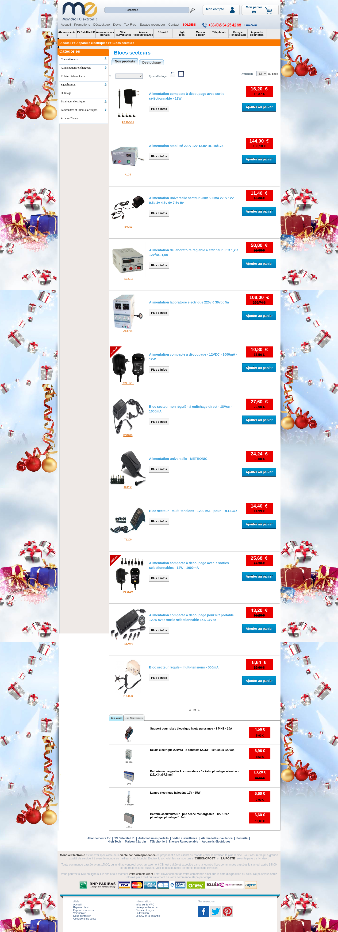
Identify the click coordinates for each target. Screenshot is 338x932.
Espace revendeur (152, 24)
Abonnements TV (99, 838)
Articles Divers (69, 118)
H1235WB (128, 805)
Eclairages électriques (84, 101)
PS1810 (127, 435)
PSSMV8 (128, 643)
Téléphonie (157, 841)
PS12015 (128, 278)
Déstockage (101, 24)
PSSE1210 (128, 383)
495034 (128, 487)
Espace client (80, 907)
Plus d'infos (159, 109)
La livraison (142, 913)
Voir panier (79, 913)
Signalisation (84, 84)
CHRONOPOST (205, 858)
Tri (110, 76)
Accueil (66, 24)
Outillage (66, 93)
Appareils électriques (216, 841)
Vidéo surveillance (185, 838)
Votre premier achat (147, 907)
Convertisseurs (84, 59)
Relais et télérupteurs (72, 76)
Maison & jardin (135, 841)
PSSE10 (128, 591)
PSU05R (128, 696)
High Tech (114, 841)
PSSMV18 (128, 122)
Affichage (247, 73)
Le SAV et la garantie (148, 915)
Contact (173, 24)
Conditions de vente (84, 918)
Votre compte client (141, 874)
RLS (129, 741)
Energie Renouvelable (183, 841)
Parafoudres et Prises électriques (84, 110)
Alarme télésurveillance (216, 838)
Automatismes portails (153, 838)
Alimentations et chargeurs (84, 67)
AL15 (128, 174)
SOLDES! (189, 24)
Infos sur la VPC (145, 904)
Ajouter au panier (259, 107)
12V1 (129, 826)
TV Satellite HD (124, 838)
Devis (117, 24)
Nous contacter (82, 915)
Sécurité (241, 838)
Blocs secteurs (132, 53)
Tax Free (130, 24)
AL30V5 (127, 331)
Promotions (82, 24)
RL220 (128, 762)
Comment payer (145, 910)
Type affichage (158, 76)
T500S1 (128, 226)
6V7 (129, 784)
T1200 (127, 539)
